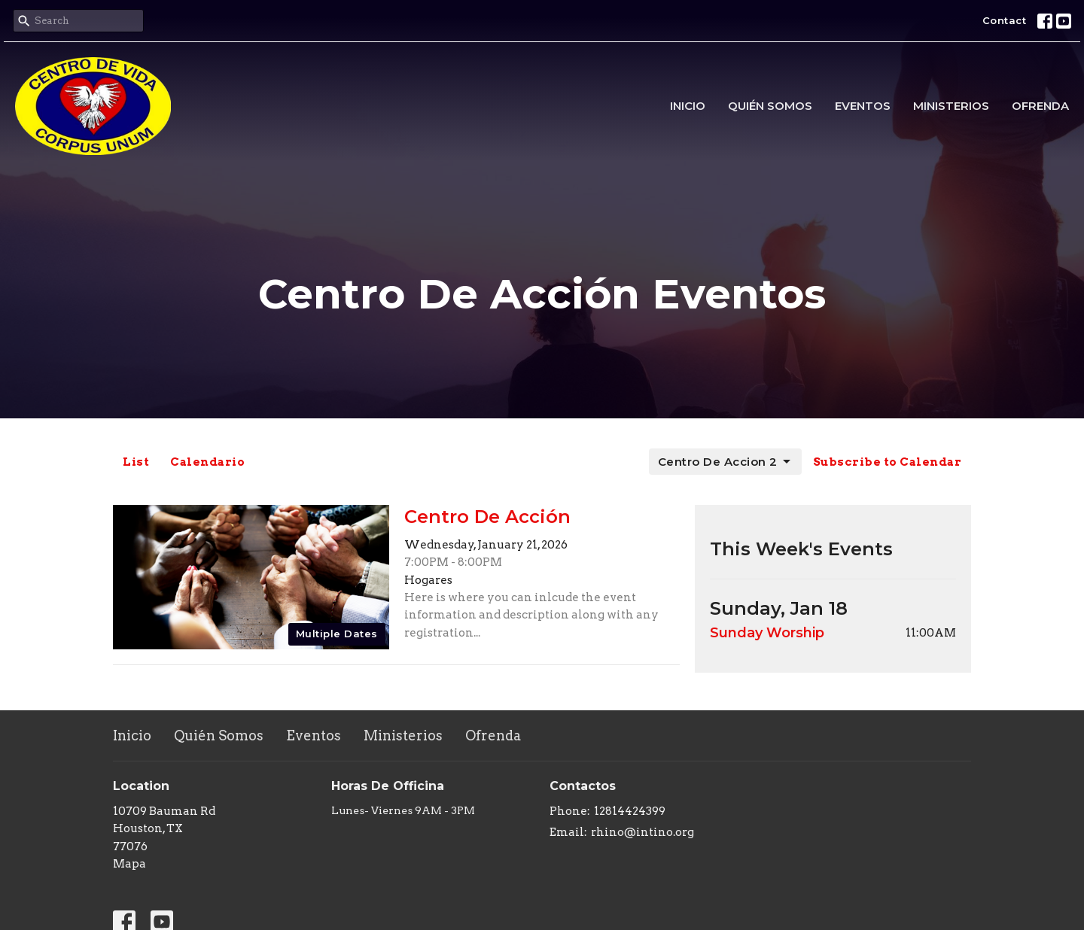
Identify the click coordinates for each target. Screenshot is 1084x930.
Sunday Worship (767, 633)
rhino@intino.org (642, 832)
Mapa (129, 864)
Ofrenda (1040, 106)
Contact (1004, 20)
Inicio (687, 106)
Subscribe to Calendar (887, 462)
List (136, 462)
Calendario (207, 462)
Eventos (863, 106)
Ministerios (951, 106)
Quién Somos (770, 106)
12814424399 (629, 811)
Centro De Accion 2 (725, 462)
